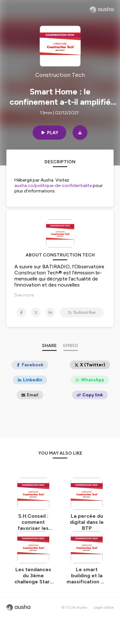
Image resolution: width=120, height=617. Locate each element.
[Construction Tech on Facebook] (21, 312)
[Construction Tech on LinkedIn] (50, 312)
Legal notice (103, 607)
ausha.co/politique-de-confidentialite (53, 185)
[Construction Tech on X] (36, 312)
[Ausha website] (102, 9)
